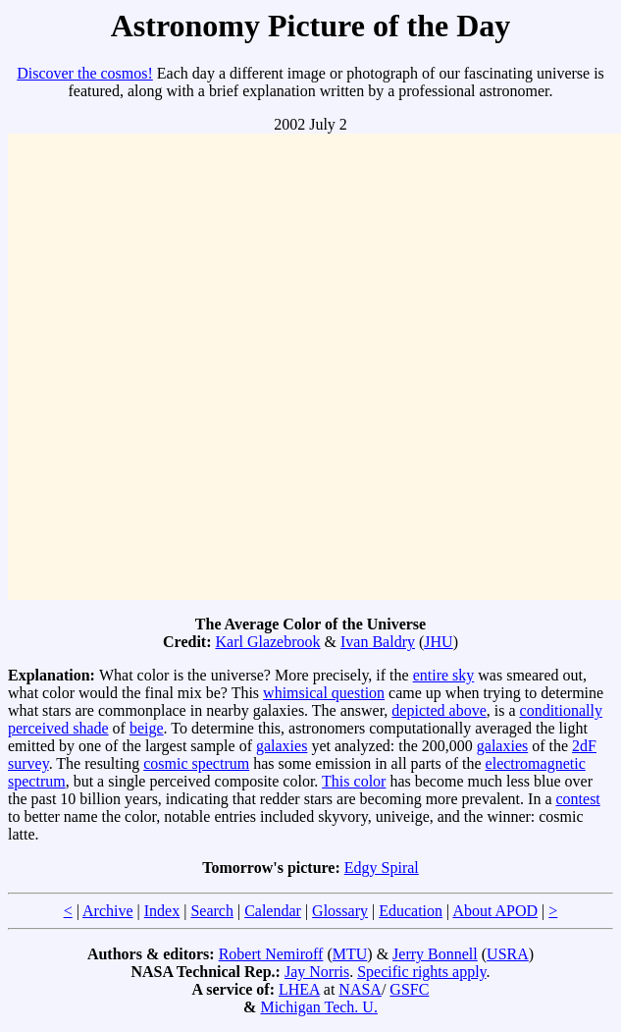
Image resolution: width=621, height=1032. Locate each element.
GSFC (409, 989)
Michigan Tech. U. (318, 1007)
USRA (508, 954)
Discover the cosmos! (85, 73)
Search (211, 910)
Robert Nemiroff (271, 954)
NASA (360, 989)
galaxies (281, 745)
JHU (438, 641)
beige (146, 728)
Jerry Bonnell (435, 954)
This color (354, 781)
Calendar (272, 910)
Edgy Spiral (381, 867)
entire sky (444, 675)
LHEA (299, 989)
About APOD (495, 910)
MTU (350, 954)
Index (162, 910)
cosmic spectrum (196, 763)
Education (410, 910)
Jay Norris (317, 971)
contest (577, 798)
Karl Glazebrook (267, 641)
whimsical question (324, 692)
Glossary (340, 910)
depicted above (438, 710)
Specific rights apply (421, 971)
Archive (107, 910)
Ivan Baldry (377, 641)
